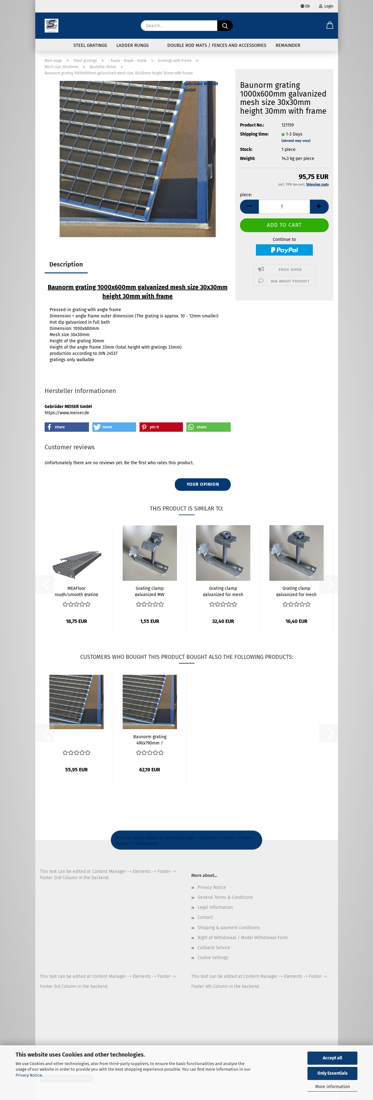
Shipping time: (254, 134)
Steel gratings (90, 45)
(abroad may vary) (296, 141)
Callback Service (214, 947)
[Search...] (225, 25)
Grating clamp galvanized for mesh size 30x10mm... (223, 591)
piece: (246, 194)
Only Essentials (332, 1073)
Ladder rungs (132, 45)
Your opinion (203, 484)
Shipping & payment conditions (229, 927)
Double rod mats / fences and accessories (216, 45)
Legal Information (215, 907)
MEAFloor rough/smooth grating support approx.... (76, 591)
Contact (205, 917)
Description (66, 264)
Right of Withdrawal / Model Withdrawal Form (243, 937)
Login (326, 6)
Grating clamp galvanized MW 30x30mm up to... (149, 591)
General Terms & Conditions (225, 897)
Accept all (332, 1058)
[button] (330, 25)
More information (332, 1086)
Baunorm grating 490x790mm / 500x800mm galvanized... (149, 739)
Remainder (288, 45)
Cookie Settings (213, 957)
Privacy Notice (29, 1075)
